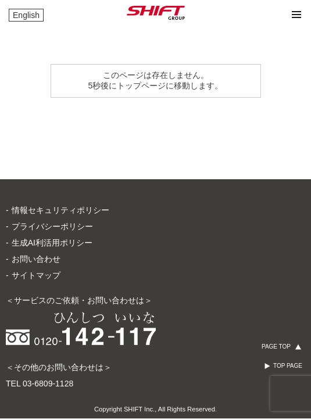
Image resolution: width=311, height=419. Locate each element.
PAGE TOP (276, 346)
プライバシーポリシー (52, 179)
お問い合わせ (36, 212)
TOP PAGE (287, 366)
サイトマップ (36, 228)
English (26, 15)
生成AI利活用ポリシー (52, 196)
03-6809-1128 (48, 337)
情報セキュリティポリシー (60, 163)
